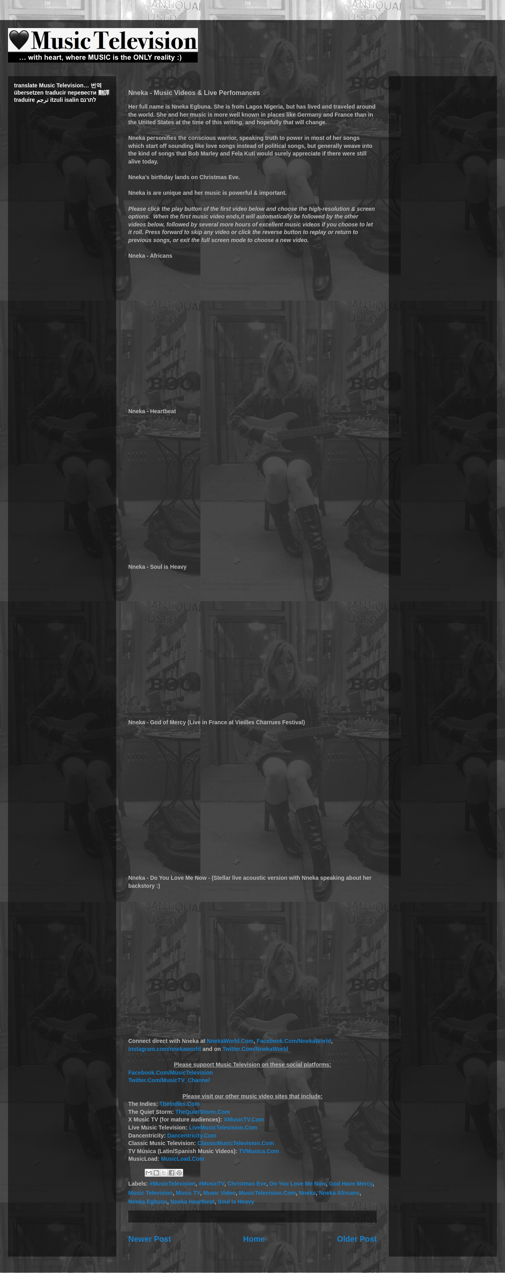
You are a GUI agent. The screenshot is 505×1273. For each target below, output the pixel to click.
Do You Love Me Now (298, 1183)
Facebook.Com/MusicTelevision (170, 1072)
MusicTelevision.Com (267, 1193)
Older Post (357, 1239)
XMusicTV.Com (244, 1119)
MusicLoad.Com (182, 1159)
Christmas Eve (246, 1183)
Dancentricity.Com (191, 1135)
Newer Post (149, 1239)
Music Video (219, 1193)
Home (254, 1239)
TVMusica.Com (259, 1151)
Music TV (188, 1193)
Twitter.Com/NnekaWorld (255, 1049)
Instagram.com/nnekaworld (164, 1049)
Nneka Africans (339, 1193)
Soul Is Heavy (236, 1201)
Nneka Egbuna (147, 1201)
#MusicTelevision (172, 1183)
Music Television (150, 1193)
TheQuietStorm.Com (202, 1112)
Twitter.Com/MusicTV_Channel (169, 1080)
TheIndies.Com (180, 1104)
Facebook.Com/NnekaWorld (294, 1041)
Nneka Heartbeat (192, 1201)
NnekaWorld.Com (230, 1041)
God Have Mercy (351, 1183)
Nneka (307, 1193)
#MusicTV (211, 1183)
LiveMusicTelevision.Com (223, 1127)
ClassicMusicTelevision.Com (235, 1143)
